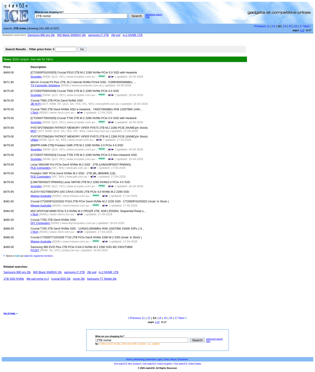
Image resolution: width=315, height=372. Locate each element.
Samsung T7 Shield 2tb (102, 278)
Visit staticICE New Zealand (127, 364)
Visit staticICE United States (187, 364)
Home (129, 359)
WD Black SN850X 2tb (71, 35)
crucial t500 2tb (60, 278)
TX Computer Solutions (45, 85)
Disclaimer (183, 359)
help (147, 17)
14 (284, 26)
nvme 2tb (78, 278)
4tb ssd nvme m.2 (37, 278)
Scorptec (36, 76)
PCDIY (35, 250)
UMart (34, 139)
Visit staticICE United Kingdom (157, 364)
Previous (259, 26)
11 (268, 26)
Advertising (139, 359)
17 (301, 26)
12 (273, 26)
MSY (34, 131)
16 (295, 26)
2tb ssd (115, 35)
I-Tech (34, 112)
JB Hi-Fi (36, 103)
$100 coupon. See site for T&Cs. (29, 59)
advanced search (153, 14)
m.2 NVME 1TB (132, 35)
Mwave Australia (41, 196)
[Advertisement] (83, 298)
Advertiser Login (154, 359)
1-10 (302, 30)
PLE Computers (41, 167)
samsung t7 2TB (98, 35)
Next (307, 26)
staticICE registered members (38, 256)
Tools (166, 359)
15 (290, 26)
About (173, 359)
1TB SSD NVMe (14, 278)
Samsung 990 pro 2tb (41, 35)
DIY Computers (40, 223)
